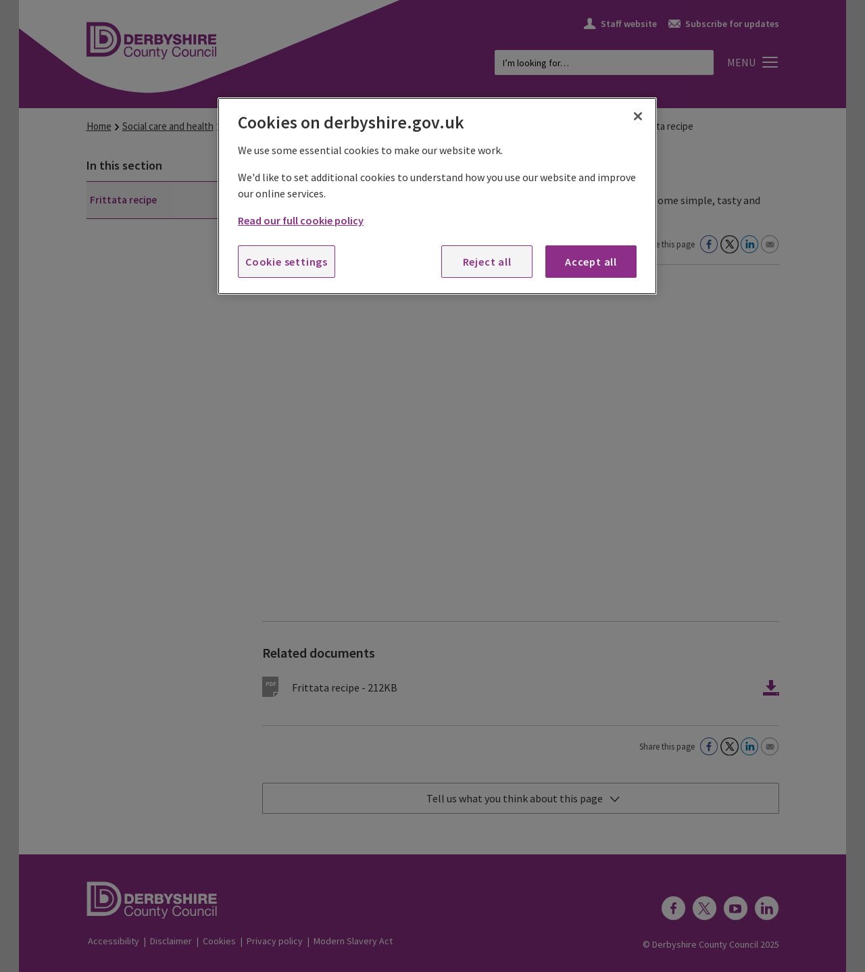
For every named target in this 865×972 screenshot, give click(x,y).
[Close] (638, 116)
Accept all (591, 261)
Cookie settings (286, 261)
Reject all (487, 261)
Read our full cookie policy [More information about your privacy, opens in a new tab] (301, 220)
